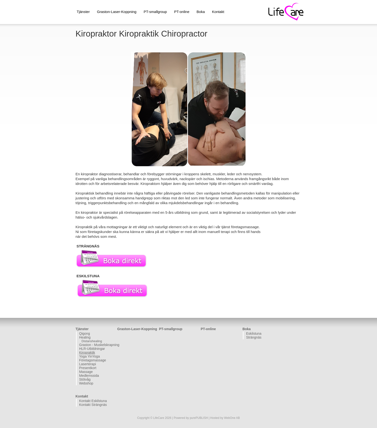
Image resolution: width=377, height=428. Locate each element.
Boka (201, 12)
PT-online (181, 12)
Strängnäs (253, 337)
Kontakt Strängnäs (93, 405)
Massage (86, 372)
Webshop (86, 383)
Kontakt (218, 12)
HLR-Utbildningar (92, 349)
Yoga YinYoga (89, 356)
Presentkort (87, 368)
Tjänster (83, 12)
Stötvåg (84, 379)
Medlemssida (89, 376)
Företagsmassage (92, 360)
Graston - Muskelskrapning (97, 345)
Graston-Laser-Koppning (116, 12)
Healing (84, 337)
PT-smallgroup (155, 12)
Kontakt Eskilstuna (93, 401)
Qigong (84, 333)
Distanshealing (92, 341)
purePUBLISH (199, 418)
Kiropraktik (87, 352)
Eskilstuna (253, 333)
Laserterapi (87, 364)
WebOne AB (232, 418)
